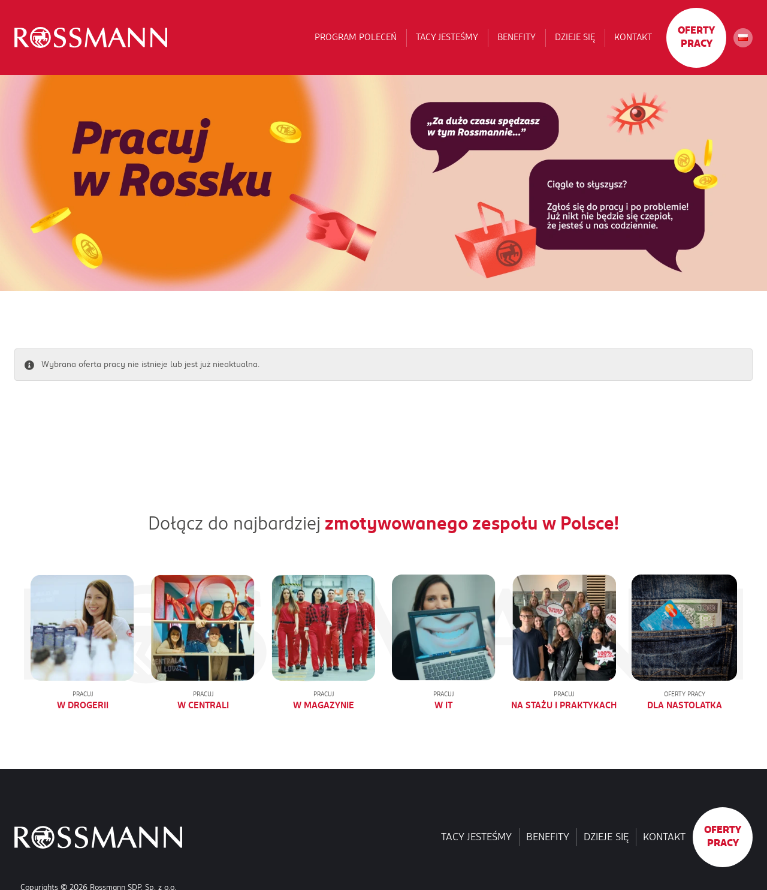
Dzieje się (575, 37)
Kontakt (633, 37)
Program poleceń (356, 37)
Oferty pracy (696, 37)
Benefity (516, 37)
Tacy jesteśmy (447, 37)
